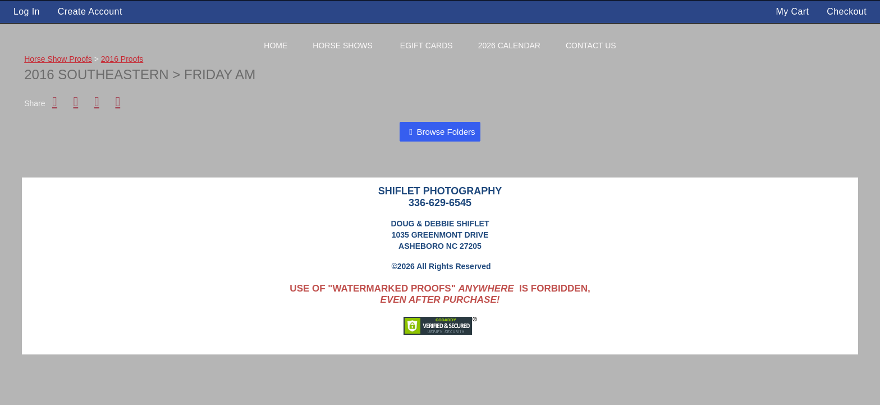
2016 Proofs (122, 58)
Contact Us (591, 45)
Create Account (90, 11)
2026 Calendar (509, 45)
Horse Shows (343, 45)
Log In (26, 11)
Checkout (847, 11)
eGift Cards (426, 45)
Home (275, 45)
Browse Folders (445, 131)
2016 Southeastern (98, 74)
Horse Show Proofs (58, 58)
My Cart (794, 11)
